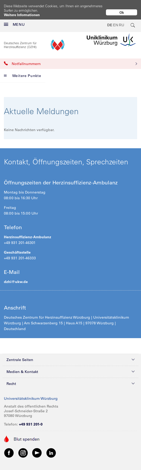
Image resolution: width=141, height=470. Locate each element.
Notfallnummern (70, 59)
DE (109, 21)
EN (115, 21)
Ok (121, 12)
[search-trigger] (133, 21)
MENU (14, 20)
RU (121, 21)
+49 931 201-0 (31, 420)
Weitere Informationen (22, 14)
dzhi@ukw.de (16, 277)
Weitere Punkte (22, 71)
